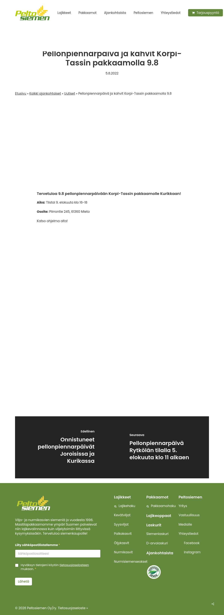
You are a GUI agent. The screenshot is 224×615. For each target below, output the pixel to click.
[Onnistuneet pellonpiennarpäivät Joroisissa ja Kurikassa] (63, 447)
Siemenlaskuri (157, 534)
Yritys (183, 506)
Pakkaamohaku (163, 506)
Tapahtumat (121, 42)
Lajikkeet (122, 497)
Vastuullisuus (189, 515)
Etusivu (20, 93)
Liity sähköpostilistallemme (37, 545)
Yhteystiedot (188, 533)
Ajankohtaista (159, 553)
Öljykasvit (121, 543)
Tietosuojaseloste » (73, 608)
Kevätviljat (122, 515)
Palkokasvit (123, 533)
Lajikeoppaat (158, 515)
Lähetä (23, 581)
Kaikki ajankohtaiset (45, 93)
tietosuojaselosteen (74, 565)
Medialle (185, 524)
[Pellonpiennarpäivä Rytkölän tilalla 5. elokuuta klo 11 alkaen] (160, 447)
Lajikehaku (127, 506)
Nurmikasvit (123, 552)
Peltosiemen (190, 497)
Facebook (192, 543)
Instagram (192, 552)
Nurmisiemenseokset (131, 561)
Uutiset (99, 42)
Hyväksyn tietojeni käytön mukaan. (55, 567)
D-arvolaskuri (157, 543)
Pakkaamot (157, 497)
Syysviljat (121, 524)
